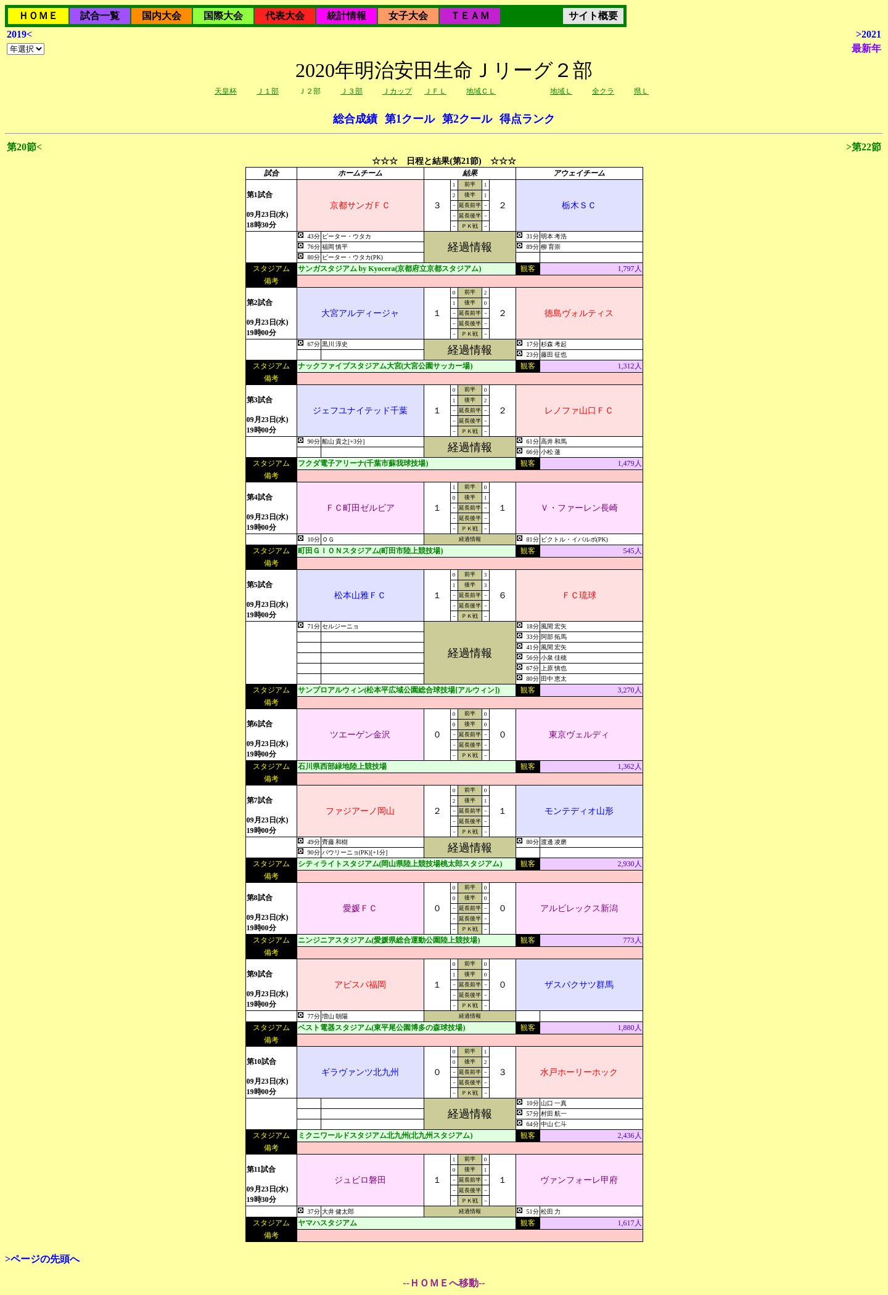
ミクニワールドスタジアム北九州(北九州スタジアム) (385, 1135)
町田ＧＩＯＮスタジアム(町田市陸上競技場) (370, 550)
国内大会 (161, 15)
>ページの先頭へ (42, 1259)
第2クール (467, 119)
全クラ (603, 91)
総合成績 (355, 119)
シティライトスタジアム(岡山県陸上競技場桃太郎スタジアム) (400, 863)
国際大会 (223, 15)
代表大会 (285, 15)
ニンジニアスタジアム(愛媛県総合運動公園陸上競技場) (389, 940)
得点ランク (527, 119)
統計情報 (346, 15)
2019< (19, 34)
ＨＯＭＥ (38, 15)
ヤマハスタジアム (327, 1223)
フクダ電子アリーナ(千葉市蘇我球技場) (363, 463)
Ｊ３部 (351, 91)
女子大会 (408, 15)
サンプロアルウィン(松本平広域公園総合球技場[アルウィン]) (399, 690)
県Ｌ (641, 91)
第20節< (24, 147)
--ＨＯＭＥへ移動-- (444, 1283)
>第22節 (863, 147)
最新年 (866, 48)
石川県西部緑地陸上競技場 (342, 766)
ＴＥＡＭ (470, 15)
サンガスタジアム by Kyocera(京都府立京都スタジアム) (390, 268)
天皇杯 (226, 91)
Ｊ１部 (268, 91)
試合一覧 (100, 15)
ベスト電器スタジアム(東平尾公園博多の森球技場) (382, 1027)
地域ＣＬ (481, 91)
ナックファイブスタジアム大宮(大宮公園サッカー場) (385, 366)
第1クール (410, 119)
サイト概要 (593, 15)
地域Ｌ (561, 91)
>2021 (868, 34)
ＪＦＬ (435, 91)
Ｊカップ (397, 91)
